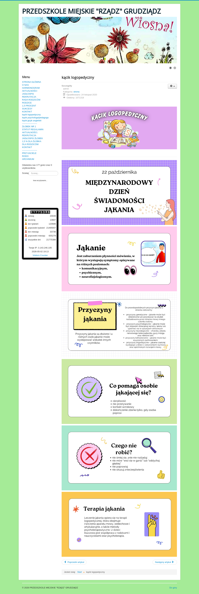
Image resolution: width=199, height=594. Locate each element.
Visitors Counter (40, 255)
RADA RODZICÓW (31, 100)
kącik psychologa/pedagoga (35, 117)
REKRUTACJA (29, 97)
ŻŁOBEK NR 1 (29, 126)
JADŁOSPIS (28, 94)
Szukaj (25, 173)
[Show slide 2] (174, 68)
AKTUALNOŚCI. (30, 132)
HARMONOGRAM (31, 88)
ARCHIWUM (28, 159)
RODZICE (27, 102)
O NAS (25, 85)
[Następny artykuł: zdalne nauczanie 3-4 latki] (165, 562)
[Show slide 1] (170, 68)
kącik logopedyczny (31, 114)
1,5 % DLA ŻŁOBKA (31, 141)
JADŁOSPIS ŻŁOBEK (32, 138)
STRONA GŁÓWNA (31, 82)
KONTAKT (27, 111)
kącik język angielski (31, 120)
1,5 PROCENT (29, 105)
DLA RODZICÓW (30, 144)
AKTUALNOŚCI (29, 91)
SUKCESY (27, 108)
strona (76, 91)
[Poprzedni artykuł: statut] (74, 562)
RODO (25, 156)
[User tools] (172, 86)
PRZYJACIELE (29, 153)
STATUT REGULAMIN (32, 129)
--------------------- (29, 123)
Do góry (173, 587)
